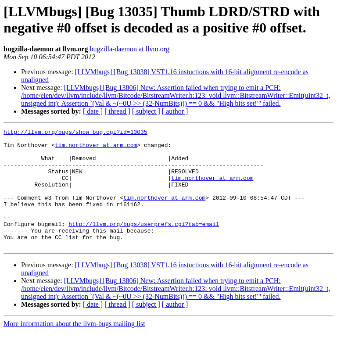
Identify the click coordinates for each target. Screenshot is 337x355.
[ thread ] (117, 111)
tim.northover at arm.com (96, 149)
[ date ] (93, 111)
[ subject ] (146, 111)
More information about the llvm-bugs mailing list (74, 347)
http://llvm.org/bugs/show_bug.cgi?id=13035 (75, 133)
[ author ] (175, 111)
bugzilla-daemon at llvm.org (129, 49)
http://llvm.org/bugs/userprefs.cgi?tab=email (143, 243)
